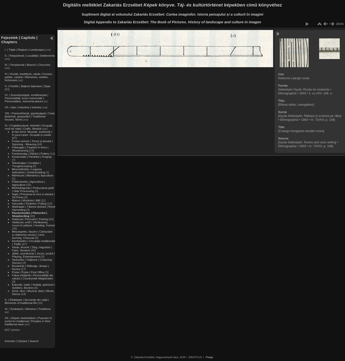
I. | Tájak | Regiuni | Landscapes (25, 49)
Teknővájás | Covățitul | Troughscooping (26, 164)
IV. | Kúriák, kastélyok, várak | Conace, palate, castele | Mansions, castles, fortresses (29, 77)
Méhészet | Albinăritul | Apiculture (32, 175)
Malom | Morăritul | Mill (26, 200)
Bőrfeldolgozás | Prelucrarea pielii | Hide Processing (33, 189)
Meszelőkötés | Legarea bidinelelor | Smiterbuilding (28, 171)
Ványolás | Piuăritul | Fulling (29, 203)
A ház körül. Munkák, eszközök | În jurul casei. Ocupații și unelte (32, 133)
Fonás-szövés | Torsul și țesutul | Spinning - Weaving (32, 142)
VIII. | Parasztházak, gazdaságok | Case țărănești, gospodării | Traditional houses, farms (30, 116)
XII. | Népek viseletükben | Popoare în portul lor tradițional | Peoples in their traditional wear (28, 321)
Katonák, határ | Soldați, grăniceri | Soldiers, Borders (33, 286)
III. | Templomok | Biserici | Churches (27, 64)
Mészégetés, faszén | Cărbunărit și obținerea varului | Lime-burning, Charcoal (32, 234)
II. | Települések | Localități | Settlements (30, 55)
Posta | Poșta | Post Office (28, 272)
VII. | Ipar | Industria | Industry (23, 107)
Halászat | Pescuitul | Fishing (30, 219)
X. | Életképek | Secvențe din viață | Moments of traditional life (27, 301)
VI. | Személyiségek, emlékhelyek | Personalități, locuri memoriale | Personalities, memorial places (26, 98)
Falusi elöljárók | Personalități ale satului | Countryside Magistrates (32, 277)
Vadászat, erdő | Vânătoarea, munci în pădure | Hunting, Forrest (33, 224)
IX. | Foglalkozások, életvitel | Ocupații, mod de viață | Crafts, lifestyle (29, 127)
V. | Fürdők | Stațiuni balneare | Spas (28, 86)
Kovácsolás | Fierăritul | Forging (31, 156)
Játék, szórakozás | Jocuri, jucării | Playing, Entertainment (33, 255)
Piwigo (209, 357)
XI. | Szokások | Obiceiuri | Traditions (28, 308)
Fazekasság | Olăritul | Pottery (30, 153)
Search (34, 341)
